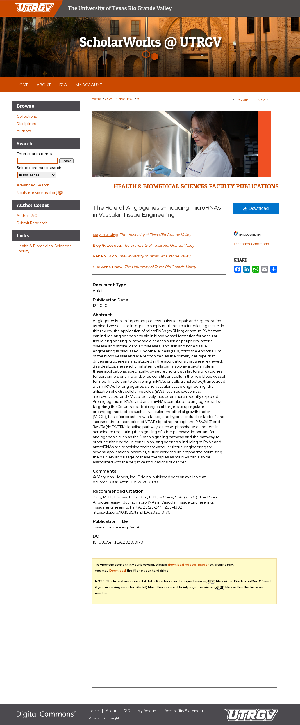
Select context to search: (39, 167)
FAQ (127, 710)
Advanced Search (33, 185)
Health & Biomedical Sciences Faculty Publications (196, 186)
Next (261, 100)
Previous (241, 100)
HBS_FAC (125, 98)
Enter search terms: (35, 153)
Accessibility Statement (184, 710)
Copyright (111, 718)
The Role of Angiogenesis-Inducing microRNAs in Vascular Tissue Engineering (157, 211)
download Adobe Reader (188, 564)
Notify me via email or (40, 192)
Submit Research (32, 222)
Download (256, 208)
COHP (109, 98)
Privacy (94, 718)
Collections (27, 116)
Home (96, 98)
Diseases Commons (251, 244)
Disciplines (26, 123)
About (111, 710)
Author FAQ (27, 215)
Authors (24, 130)
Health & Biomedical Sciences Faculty (44, 248)
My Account (148, 710)
